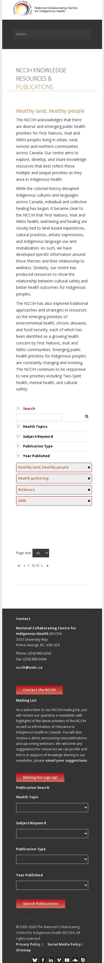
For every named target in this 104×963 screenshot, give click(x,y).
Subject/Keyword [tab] (38, 436)
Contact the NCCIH (39, 690)
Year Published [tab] (36, 456)
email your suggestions (66, 760)
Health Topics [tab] (35, 426)
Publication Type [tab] (38, 446)
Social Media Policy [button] (64, 944)
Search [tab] (29, 408)
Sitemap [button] (23, 950)
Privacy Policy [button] (28, 944)
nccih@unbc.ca (29, 667)
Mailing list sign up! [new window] (40, 777)
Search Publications (40, 903)
